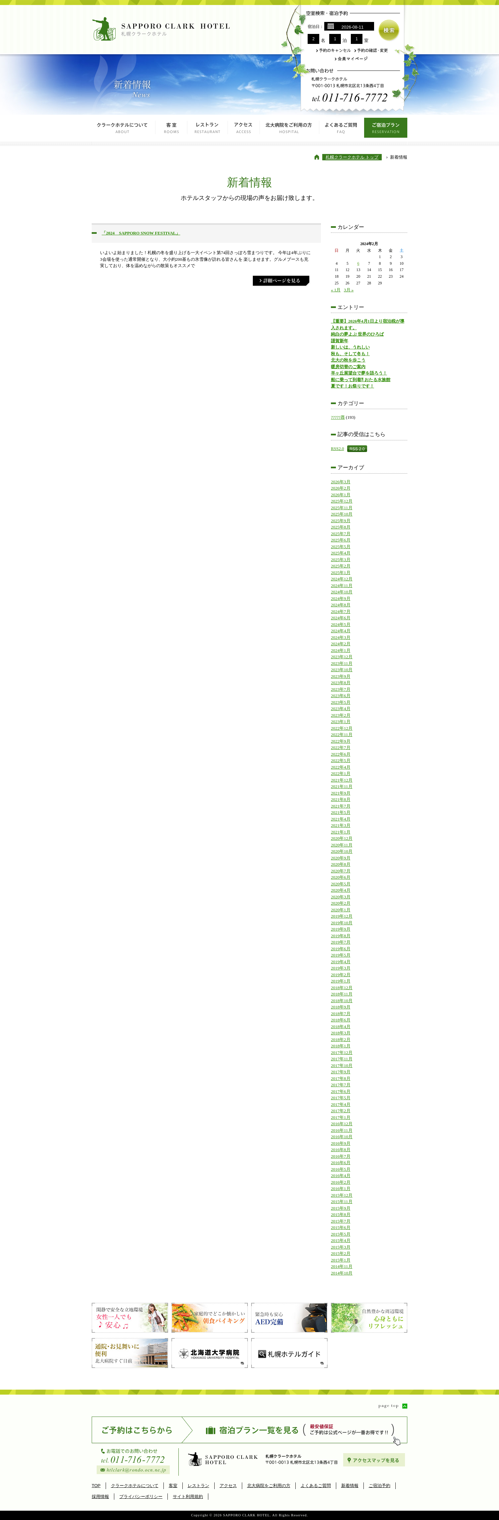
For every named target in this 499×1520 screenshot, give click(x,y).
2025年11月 (341, 507)
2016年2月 (340, 1182)
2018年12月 (341, 987)
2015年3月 (340, 1247)
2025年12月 (341, 501)
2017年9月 (340, 1071)
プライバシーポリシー (140, 1496)
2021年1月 (340, 832)
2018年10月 (341, 1000)
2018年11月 (341, 993)
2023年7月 (340, 689)
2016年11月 (341, 1130)
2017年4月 (340, 1104)
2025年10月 (341, 514)
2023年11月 (341, 663)
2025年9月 (340, 520)
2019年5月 (340, 955)
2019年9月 (340, 929)
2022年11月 (341, 734)
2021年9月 (340, 793)
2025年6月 (340, 539)
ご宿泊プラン (385, 130)
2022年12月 (341, 728)
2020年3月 (340, 896)
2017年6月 (340, 1091)
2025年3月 (340, 559)
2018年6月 (340, 1019)
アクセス (244, 130)
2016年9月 (340, 1143)
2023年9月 (340, 676)
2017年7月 (340, 1084)
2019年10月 (341, 922)
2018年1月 (340, 1045)
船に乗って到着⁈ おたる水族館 (360, 379)
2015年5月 (340, 1234)
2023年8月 (340, 682)
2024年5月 (340, 624)
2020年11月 (341, 844)
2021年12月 (341, 780)
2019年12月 (341, 916)
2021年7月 (340, 806)
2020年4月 (340, 890)
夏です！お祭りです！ (352, 385)
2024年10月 (341, 591)
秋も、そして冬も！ (350, 353)
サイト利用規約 (188, 1496)
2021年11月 (341, 786)
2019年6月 (340, 948)
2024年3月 (340, 637)
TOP (96, 1485)
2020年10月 (341, 851)
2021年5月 (340, 812)
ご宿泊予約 (379, 1485)
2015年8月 (340, 1214)
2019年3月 (340, 968)
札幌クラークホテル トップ (352, 157)
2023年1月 (340, 721)
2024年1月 (340, 650)
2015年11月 (341, 1201)
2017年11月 (341, 1058)
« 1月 (336, 289)
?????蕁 (338, 417)
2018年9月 (340, 1006)
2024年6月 (340, 617)
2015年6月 (340, 1227)
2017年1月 (340, 1117)
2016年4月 (340, 1175)
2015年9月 (340, 1208)
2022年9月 (340, 741)
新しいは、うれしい (350, 347)
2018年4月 (340, 1026)
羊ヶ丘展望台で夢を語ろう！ (359, 373)
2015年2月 (340, 1253)
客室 (171, 130)
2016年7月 (340, 1156)
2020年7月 (340, 870)
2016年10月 (341, 1136)
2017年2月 (340, 1110)
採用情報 (100, 1496)
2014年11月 (341, 1266)
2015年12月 (341, 1195)
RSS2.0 (337, 448)
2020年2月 (340, 903)
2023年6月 (340, 695)
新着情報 (349, 1485)
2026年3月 (340, 481)
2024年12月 (341, 578)
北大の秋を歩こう (348, 360)
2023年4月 (340, 708)
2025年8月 (340, 527)
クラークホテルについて (123, 130)
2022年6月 (340, 754)
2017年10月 (341, 1065)
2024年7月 (340, 611)
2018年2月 (340, 1039)
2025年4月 (340, 552)
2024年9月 (340, 598)
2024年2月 (340, 643)
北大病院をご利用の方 (289, 130)
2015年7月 (340, 1221)
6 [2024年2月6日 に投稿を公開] (358, 263)
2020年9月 (340, 857)
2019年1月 (340, 981)
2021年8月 (340, 799)
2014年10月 (341, 1273)
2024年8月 (340, 604)
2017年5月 (340, 1097)
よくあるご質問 (341, 130)
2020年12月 (341, 838)
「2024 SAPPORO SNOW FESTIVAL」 (141, 232)
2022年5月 (340, 760)
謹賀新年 (339, 340)
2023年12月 (341, 656)
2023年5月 (340, 702)
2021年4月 (340, 819)
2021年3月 (340, 825)
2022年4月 (340, 767)
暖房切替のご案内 (348, 366)
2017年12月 (341, 1052)
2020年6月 (340, 877)
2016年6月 (340, 1162)
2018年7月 (340, 1013)
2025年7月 (340, 533)
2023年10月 (341, 669)
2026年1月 (340, 494)
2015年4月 (340, 1240)
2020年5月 (340, 883)
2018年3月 (340, 1032)
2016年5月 (340, 1169)
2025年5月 (340, 546)
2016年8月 (340, 1149)
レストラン (207, 130)
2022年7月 (340, 747)
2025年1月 (340, 572)
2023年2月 (340, 715)
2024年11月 (341, 585)
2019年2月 (340, 974)
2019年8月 (340, 935)
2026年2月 (340, 488)
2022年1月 (340, 773)
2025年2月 (340, 565)
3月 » (348, 289)
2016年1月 (340, 1188)
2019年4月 (340, 961)
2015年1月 (340, 1260)
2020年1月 (340, 909)
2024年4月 (340, 630)
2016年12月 (341, 1123)
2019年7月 (340, 942)
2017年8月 (340, 1078)
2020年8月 (340, 864)
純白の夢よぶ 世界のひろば (357, 334)
